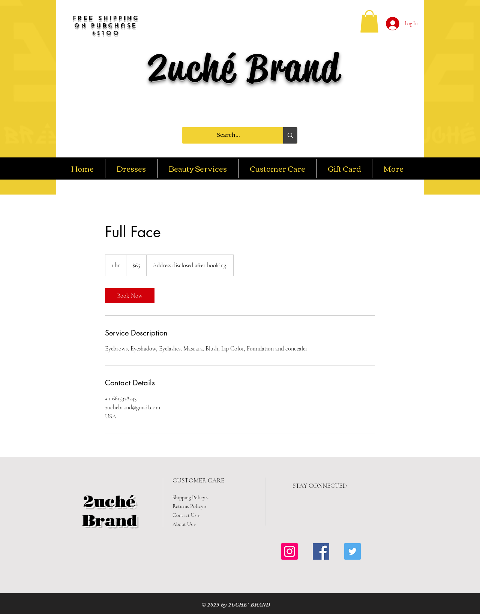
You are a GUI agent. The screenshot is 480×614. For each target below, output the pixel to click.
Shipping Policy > (190, 497)
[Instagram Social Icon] (289, 551)
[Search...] (228, 135)
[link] (129, 295)
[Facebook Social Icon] (321, 551)
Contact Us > (186, 515)
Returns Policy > (189, 506)
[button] (369, 21)
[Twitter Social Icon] (352, 551)
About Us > (184, 524)
